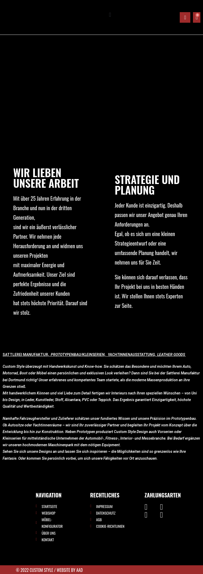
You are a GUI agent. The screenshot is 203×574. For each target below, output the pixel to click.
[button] (110, 15)
